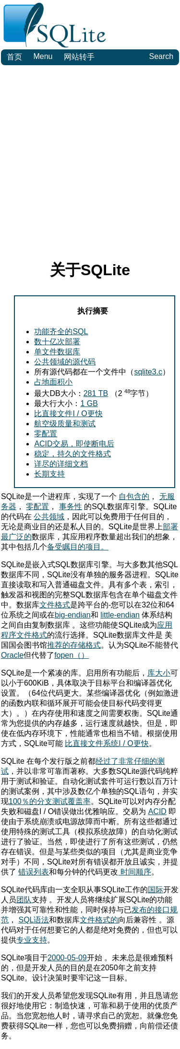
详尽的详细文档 (61, 464)
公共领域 (49, 517)
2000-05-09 (67, 958)
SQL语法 (33, 920)
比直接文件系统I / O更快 (106, 743)
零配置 (45, 434)
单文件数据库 (57, 352)
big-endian (73, 615)
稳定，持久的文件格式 (72, 454)
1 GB (88, 403)
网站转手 (79, 57)
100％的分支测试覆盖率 (50, 801)
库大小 (158, 673)
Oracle (12, 655)
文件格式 (54, 605)
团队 (24, 900)
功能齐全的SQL (61, 331)
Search (161, 56)
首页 (14, 57)
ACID (157, 811)
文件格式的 (99, 920)
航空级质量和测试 (65, 424)
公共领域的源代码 (65, 362)
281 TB (96, 393)
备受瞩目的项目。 (77, 547)
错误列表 (33, 872)
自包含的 (134, 496)
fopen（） (71, 655)
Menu (42, 56)
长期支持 (49, 474)
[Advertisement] (90, 160)
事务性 (70, 506)
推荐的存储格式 (74, 645)
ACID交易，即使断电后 (74, 444)
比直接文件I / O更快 (68, 413)
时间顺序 (134, 872)
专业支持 (31, 940)
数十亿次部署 (57, 342)
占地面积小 (53, 382)
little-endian (120, 615)
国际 (155, 890)
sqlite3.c (148, 372)
